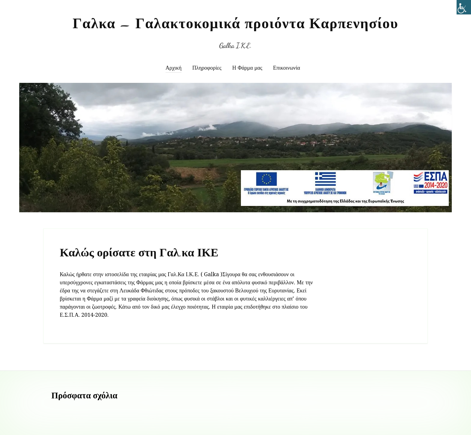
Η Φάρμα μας (247, 67)
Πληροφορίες (206, 67)
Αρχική (173, 67)
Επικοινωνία (286, 67)
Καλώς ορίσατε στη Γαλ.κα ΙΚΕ (139, 253)
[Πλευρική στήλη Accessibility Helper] (464, 7)
